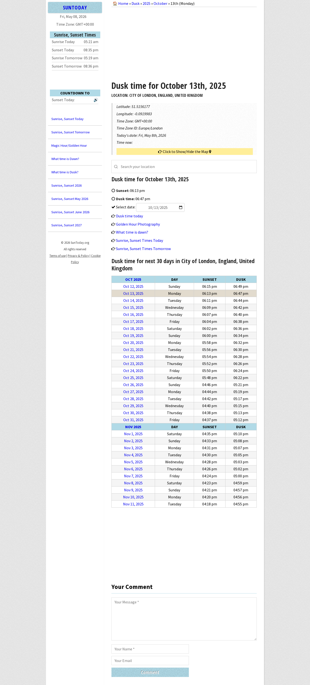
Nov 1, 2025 (133, 433)
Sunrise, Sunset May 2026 (69, 199)
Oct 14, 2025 (133, 300)
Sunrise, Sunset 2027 (66, 225)
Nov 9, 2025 (133, 489)
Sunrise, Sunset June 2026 (70, 212)
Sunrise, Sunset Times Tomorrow (143, 248)
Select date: (150, 207)
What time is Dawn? (65, 159)
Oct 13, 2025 (133, 293)
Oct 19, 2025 (133, 335)
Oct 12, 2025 (133, 286)
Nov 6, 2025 (133, 468)
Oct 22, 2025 (133, 356)
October (160, 3)
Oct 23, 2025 (133, 363)
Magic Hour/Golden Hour (69, 145)
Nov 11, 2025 (133, 504)
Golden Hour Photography (138, 224)
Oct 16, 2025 (133, 314)
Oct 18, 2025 (133, 328)
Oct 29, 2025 (133, 405)
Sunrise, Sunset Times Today (139, 240)
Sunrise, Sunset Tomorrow (70, 132)
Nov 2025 (133, 426)
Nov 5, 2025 (133, 461)
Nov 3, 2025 (133, 447)
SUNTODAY (75, 7)
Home (123, 3)
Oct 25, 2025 (133, 377)
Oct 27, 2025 (133, 391)
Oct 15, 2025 (133, 307)
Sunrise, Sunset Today (67, 119)
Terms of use (57, 256)
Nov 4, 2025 (133, 454)
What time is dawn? (132, 232)
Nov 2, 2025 (133, 440)
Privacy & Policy (78, 256)
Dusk (136, 3)
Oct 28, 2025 (133, 398)
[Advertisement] (184, 42)
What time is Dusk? (64, 172)
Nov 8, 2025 (133, 482)
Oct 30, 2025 (133, 412)
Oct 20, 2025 (133, 342)
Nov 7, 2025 (133, 475)
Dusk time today (129, 215)
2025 (146, 3)
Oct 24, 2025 (133, 370)
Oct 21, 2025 (133, 349)
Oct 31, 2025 (133, 419)
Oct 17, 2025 (133, 321)
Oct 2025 (133, 279)
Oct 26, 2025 (133, 384)
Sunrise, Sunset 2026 (66, 185)
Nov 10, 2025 (133, 497)
